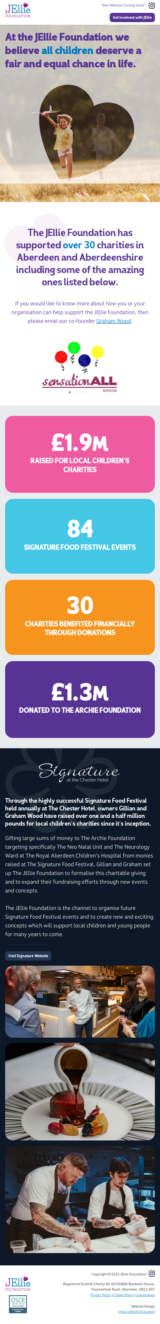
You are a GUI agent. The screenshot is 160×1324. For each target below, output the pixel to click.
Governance (145, 1295)
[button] (70, 392)
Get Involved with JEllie (132, 17)
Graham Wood (113, 320)
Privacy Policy (100, 1295)
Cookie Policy (124, 1295)
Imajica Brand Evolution (136, 1312)
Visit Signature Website (28, 956)
